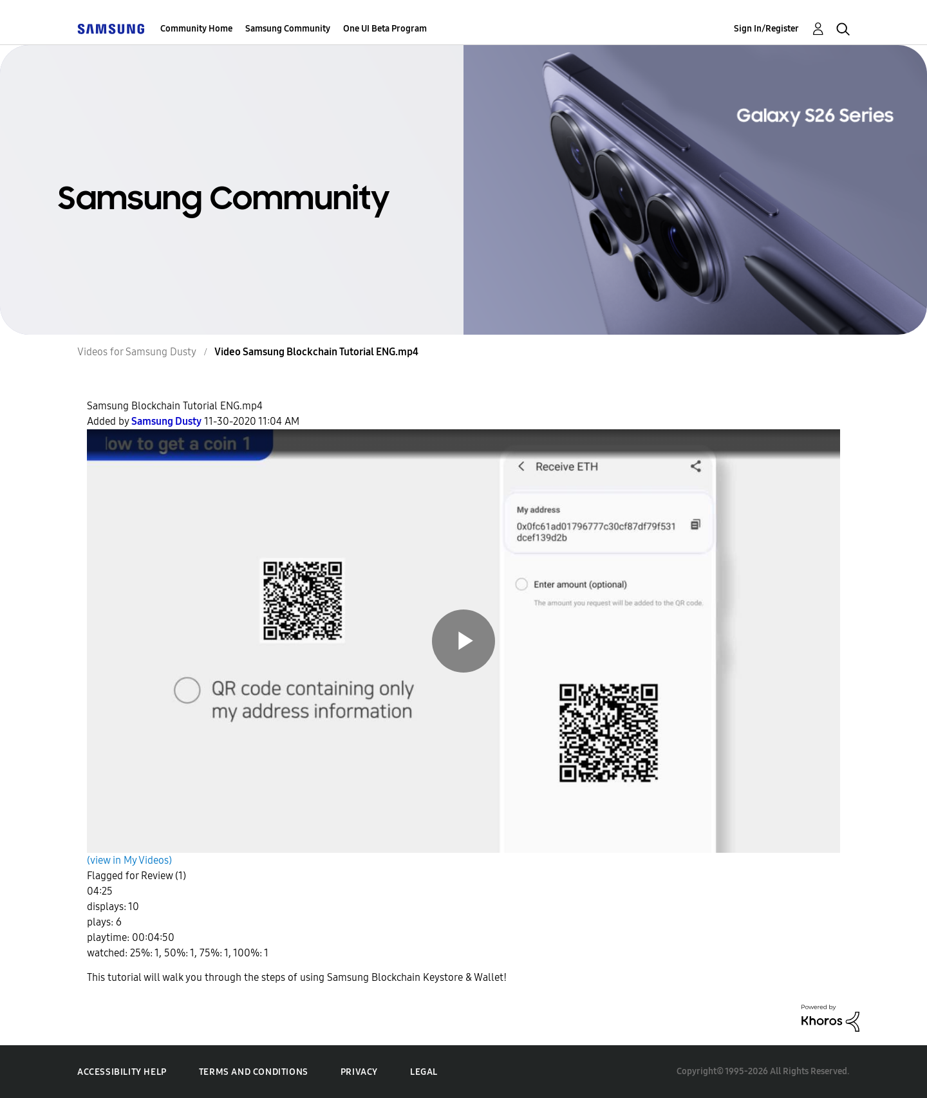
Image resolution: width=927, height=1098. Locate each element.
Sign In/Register (766, 28)
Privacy (359, 1071)
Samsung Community (287, 28)
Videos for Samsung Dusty (136, 352)
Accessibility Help (122, 1071)
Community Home (196, 28)
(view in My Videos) (129, 860)
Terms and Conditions (253, 1071)
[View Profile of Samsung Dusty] (166, 421)
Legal (424, 1071)
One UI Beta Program (385, 28)
